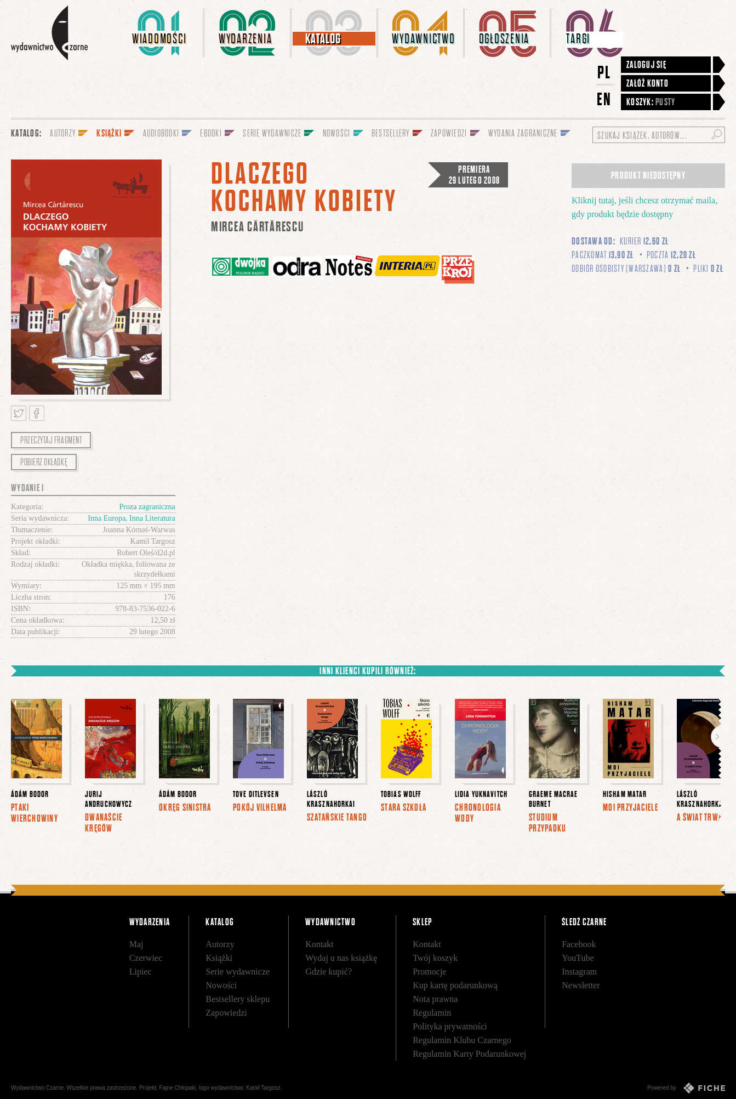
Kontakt (319, 944)
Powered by (686, 1088)
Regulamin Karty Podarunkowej (469, 1053)
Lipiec (140, 971)
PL (604, 72)
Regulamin (432, 1012)
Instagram (579, 971)
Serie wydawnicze (238, 971)
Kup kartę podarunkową (455, 985)
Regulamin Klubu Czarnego (462, 1040)
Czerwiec (145, 958)
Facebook (579, 944)
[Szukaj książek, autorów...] (658, 135)
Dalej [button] (716, 737)
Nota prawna (435, 999)
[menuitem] (161, 33)
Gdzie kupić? (328, 971)
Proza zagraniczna (147, 507)
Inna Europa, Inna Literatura (131, 518)
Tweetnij (18, 413)
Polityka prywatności (450, 1026)
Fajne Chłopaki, (178, 1088)
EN (604, 99)
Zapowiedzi (226, 1012)
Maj (136, 944)
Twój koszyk (435, 958)
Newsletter (581, 985)
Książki (219, 958)
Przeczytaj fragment (51, 440)
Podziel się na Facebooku (36, 413)
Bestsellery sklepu (238, 999)
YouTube (578, 958)
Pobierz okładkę (43, 462)
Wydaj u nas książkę (341, 958)
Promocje (429, 971)
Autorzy (220, 944)
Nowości (221, 985)
